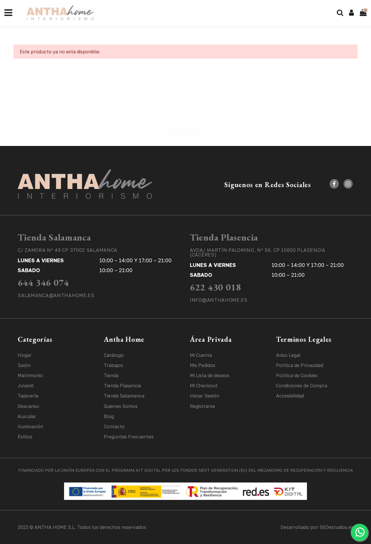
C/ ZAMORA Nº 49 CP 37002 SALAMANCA (67, 250)
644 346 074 (43, 282)
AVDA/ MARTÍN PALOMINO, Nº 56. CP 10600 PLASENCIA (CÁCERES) (257, 252)
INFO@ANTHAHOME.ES (219, 300)
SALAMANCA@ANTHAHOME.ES (56, 295)
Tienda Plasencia (224, 237)
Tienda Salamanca (54, 237)
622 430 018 (215, 287)
